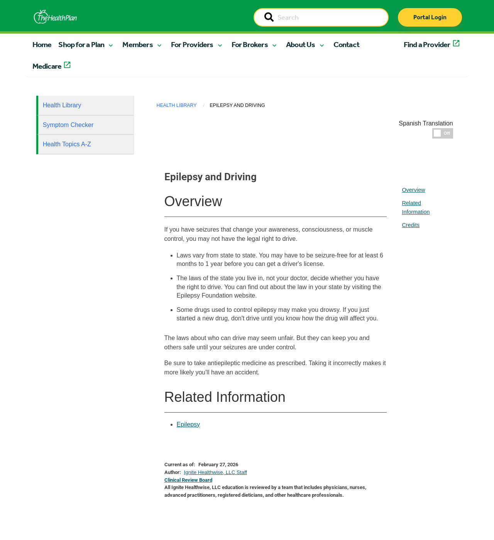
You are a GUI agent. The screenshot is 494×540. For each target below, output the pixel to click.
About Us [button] (300, 44)
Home (42, 44)
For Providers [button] (192, 44)
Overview (413, 190)
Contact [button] (346, 44)
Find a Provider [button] (427, 44)
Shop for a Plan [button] (81, 44)
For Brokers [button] (250, 44)
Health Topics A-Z (67, 144)
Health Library (62, 105)
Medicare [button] (47, 66)
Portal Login (430, 17)
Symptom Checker (68, 125)
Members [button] (137, 44)
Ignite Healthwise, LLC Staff (215, 472)
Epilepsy (188, 424)
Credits (411, 225)
